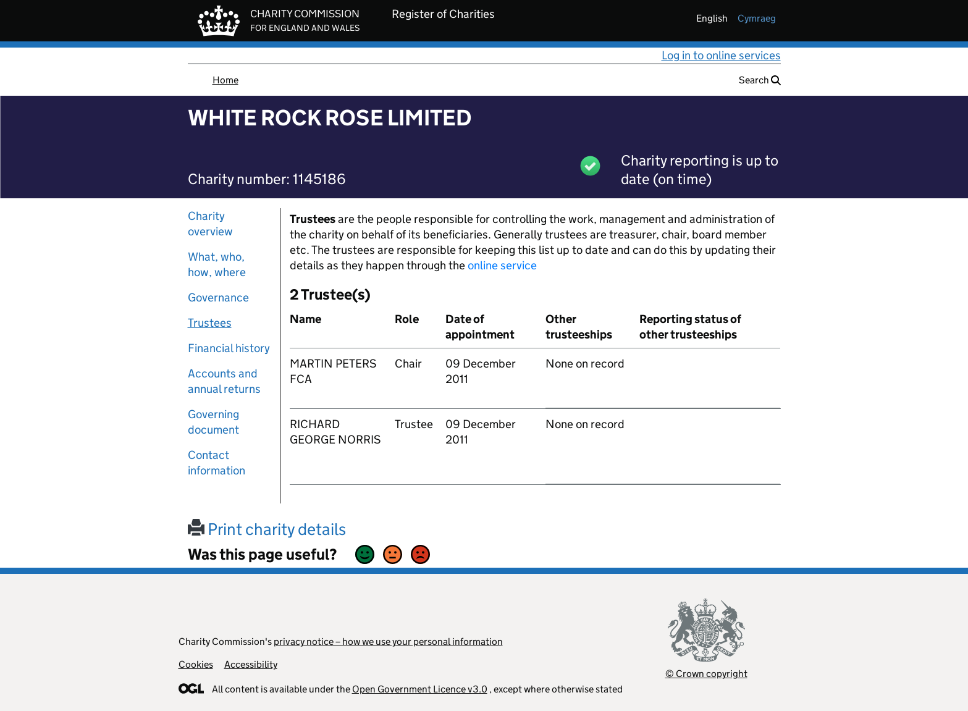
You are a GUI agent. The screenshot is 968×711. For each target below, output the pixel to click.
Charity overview (210, 223)
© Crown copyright (706, 673)
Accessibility (250, 664)
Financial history (229, 348)
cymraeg (757, 18)
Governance (218, 297)
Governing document (213, 422)
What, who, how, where (217, 264)
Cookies (196, 664)
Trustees (210, 323)
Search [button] (760, 80)
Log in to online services (721, 55)
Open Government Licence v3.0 (419, 689)
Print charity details (267, 529)
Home (225, 80)
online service (502, 265)
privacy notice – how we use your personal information (388, 641)
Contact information (216, 463)
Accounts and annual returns (224, 381)
